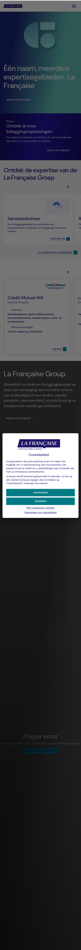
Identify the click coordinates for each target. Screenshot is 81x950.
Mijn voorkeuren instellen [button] (41, 507)
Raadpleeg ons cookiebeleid (41, 511)
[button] (40, 492)
